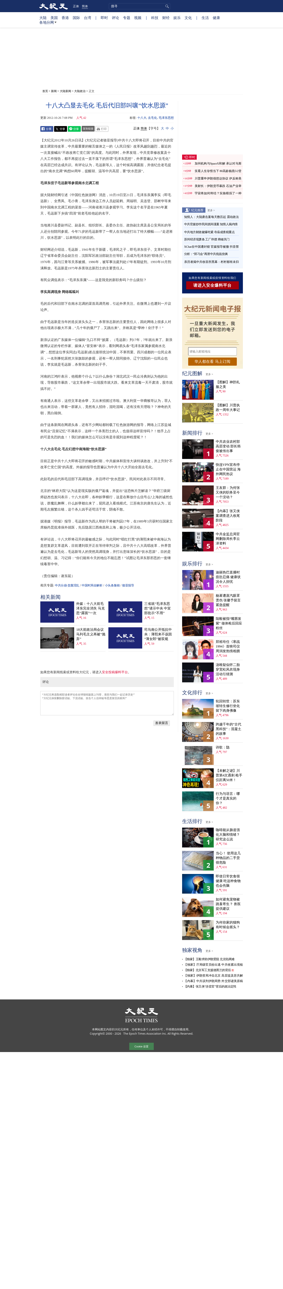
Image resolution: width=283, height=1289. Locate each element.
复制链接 (88, 128)
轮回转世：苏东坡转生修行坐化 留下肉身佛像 (228, 705)
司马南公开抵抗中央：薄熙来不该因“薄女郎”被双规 (158, 634)
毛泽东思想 (166, 117)
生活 (205, 17)
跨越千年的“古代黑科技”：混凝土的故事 (228, 729)
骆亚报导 (128, 585)
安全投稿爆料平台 (115, 672)
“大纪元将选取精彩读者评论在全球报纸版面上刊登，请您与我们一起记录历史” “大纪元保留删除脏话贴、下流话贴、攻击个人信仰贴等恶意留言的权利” (107, 703)
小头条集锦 (112, 585)
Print (101, 129)
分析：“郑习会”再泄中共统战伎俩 (206, 254)
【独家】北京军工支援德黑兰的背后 (207, 970)
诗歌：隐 (223, 747)
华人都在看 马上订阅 (212, 361)
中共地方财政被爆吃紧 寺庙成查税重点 (209, 232)
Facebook (46, 129)
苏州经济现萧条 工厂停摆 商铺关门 (207, 239)
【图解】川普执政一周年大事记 (228, 407)
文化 (188, 17)
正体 (76, 6)
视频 (137, 17)
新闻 (54, 91)
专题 (126, 17)
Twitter (60, 129)
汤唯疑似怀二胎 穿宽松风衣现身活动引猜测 (228, 669)
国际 (76, 17)
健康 (216, 17)
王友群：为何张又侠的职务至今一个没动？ (228, 492)
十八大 (141, 117)
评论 (115, 17)
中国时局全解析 (92, 585)
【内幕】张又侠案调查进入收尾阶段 (228, 515)
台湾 (87, 17)
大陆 (43, 17)
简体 (85, 6)
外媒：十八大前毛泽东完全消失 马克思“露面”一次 (90, 608)
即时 (104, 17)
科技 (154, 17)
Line (74, 129)
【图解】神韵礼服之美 (228, 384)
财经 (166, 17)
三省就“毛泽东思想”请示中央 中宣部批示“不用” (157, 608)
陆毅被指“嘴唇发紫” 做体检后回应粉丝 (229, 623)
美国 (54, 17)
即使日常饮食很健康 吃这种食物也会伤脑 (228, 881)
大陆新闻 (65, 91)
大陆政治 (79, 91)
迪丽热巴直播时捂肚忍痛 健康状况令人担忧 (228, 577)
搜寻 (166, 6)
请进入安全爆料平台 (212, 285)
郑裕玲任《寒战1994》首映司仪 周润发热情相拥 (228, 646)
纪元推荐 (197, 210)
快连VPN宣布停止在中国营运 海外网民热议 (228, 469)
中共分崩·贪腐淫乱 (67, 585)
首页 (45, 91)
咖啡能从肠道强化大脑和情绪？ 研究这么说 (228, 834)
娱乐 (177, 17)
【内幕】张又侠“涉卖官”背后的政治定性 (210, 986)
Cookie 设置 (141, 1046)
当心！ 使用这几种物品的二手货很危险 (228, 857)
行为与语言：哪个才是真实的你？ (228, 798)
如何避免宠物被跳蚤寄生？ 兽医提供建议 (228, 904)
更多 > (211, 210)
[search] (139, 6)
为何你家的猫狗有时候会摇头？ (228, 925)
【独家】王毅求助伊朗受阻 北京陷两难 (209, 959)
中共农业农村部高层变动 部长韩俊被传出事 (228, 446)
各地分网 (48, 24)
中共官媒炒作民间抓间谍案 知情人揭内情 (211, 224)
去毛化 (152, 117)
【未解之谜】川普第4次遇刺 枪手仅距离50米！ (229, 775)
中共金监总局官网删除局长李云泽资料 (228, 538)
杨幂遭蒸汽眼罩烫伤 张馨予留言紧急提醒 (228, 600)
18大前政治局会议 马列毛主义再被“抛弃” (90, 634)
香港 (65, 17)
